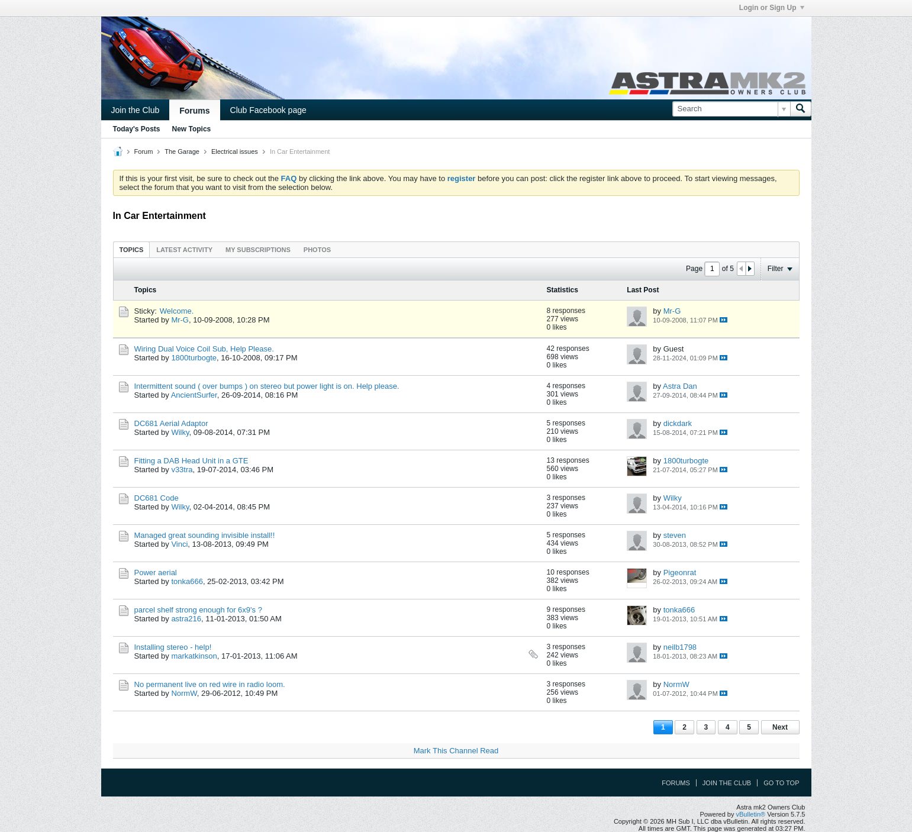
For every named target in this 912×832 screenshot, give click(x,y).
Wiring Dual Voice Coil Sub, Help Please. (204, 348)
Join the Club (135, 110)
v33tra (181, 469)
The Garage (182, 151)
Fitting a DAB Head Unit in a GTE (191, 460)
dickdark (677, 423)
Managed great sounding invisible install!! (204, 535)
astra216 (186, 618)
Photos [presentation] (317, 249)
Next (780, 727)
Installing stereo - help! (173, 647)
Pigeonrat (680, 572)
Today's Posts (136, 129)
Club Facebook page (268, 110)
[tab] (131, 249)
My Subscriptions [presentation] (258, 249)
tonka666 (187, 581)
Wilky (180, 432)
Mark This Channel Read (456, 750)
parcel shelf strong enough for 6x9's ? (198, 609)
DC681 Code (156, 498)
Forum (143, 151)
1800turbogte (194, 357)
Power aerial (155, 572)
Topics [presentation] (132, 249)
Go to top (781, 782)
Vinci (179, 544)
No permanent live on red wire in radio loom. (209, 684)
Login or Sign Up (771, 8)
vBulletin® (751, 814)
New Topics (191, 129)
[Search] (731, 109)
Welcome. (177, 311)
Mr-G (180, 319)
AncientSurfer (194, 395)
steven (674, 535)
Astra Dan (680, 386)
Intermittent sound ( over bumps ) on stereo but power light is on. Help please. (266, 386)
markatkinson (194, 656)
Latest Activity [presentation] (184, 249)
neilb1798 (680, 647)
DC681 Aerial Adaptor (171, 423)
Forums (194, 110)
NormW (183, 693)
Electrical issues (234, 151)
